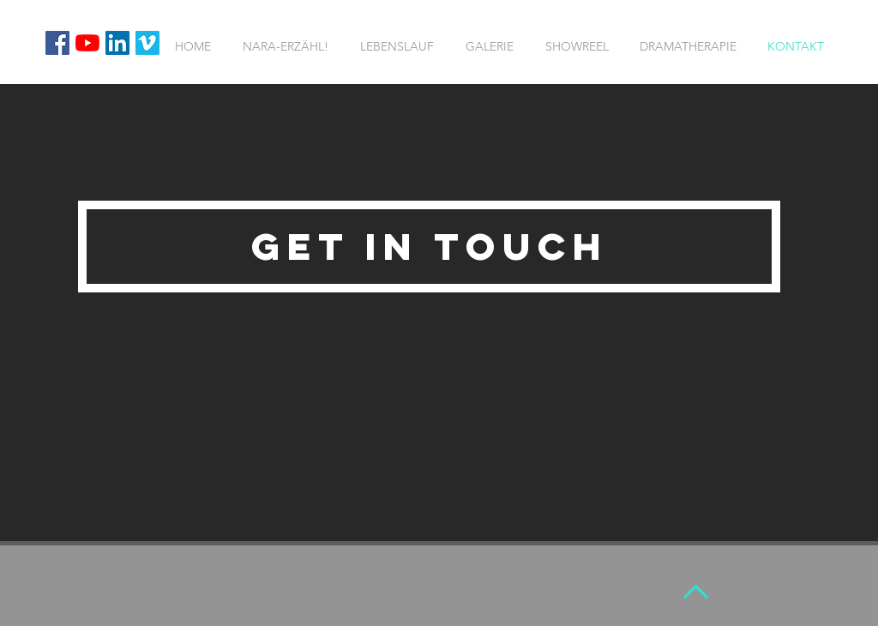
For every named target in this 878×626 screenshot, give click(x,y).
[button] (429, 246)
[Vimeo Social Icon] (147, 43)
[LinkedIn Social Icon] (117, 43)
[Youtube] (87, 43)
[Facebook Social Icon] (57, 43)
